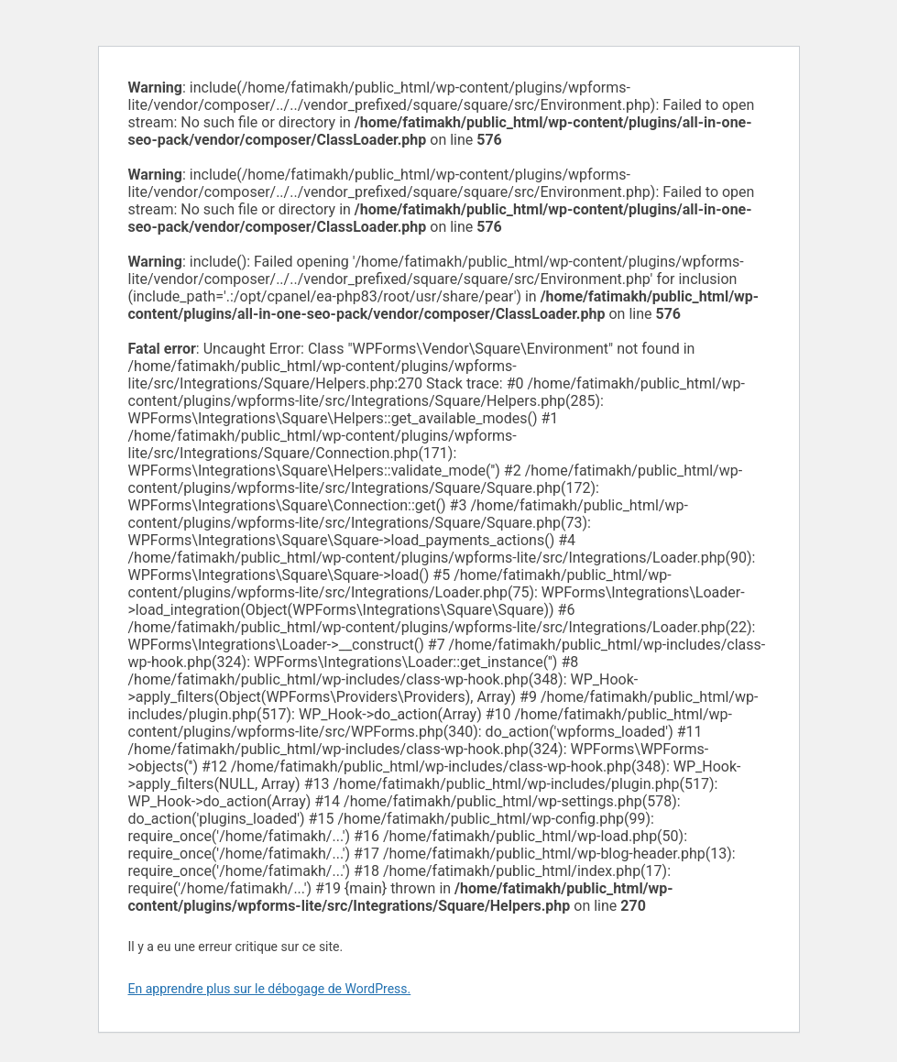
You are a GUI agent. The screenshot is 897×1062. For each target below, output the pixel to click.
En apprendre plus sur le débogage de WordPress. (269, 988)
